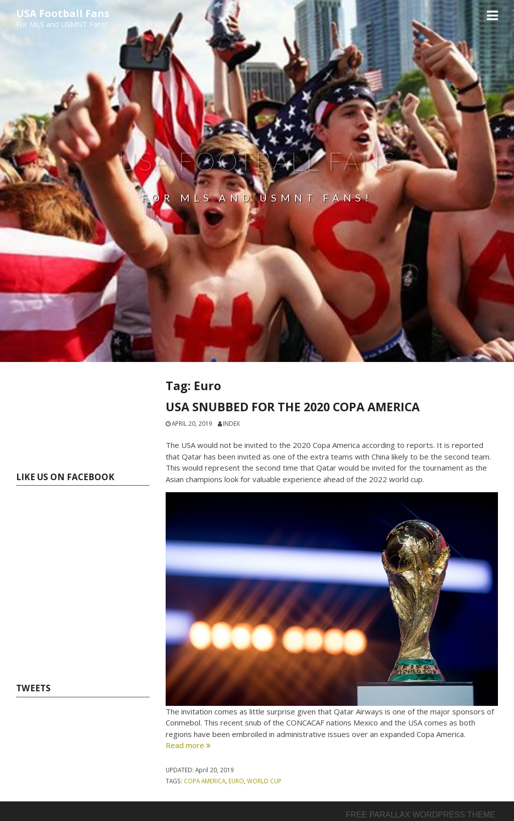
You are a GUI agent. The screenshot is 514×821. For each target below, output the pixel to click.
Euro (236, 781)
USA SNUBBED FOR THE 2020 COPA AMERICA (293, 407)
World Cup (264, 781)
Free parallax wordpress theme (420, 814)
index (231, 423)
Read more (188, 745)
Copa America (204, 781)
